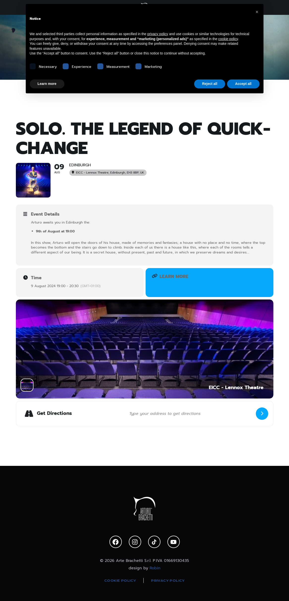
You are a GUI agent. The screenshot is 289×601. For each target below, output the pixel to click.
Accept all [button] (243, 84)
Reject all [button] (209, 84)
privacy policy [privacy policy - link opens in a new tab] (157, 34)
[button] (257, 12)
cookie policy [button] (228, 39)
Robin (155, 568)
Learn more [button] (47, 84)
